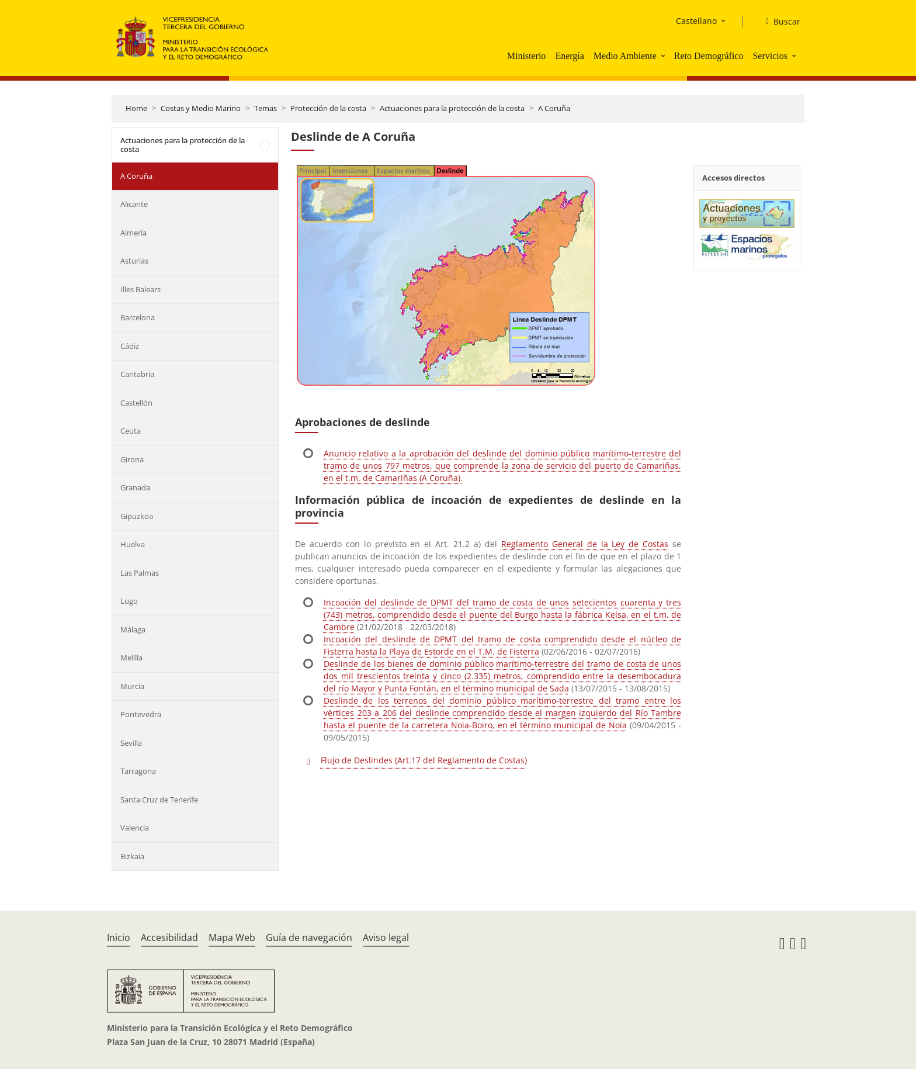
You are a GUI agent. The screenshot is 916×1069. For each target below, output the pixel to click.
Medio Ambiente (625, 56)
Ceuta (130, 430)
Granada (135, 487)
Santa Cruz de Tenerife (159, 799)
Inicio (118, 937)
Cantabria (137, 374)
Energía (569, 56)
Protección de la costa (328, 108)
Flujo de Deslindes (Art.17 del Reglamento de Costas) (424, 760)
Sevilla (131, 743)
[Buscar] (778, 21)
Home (136, 108)
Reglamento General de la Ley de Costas (584, 543)
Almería (133, 232)
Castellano (696, 20)
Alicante (134, 204)
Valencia (134, 827)
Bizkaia (132, 856)
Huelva (132, 544)
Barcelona (137, 317)
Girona (132, 459)
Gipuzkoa (136, 516)
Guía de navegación (309, 937)
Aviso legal (386, 937)
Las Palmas (139, 573)
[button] (664, 55)
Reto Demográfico (709, 56)
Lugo (129, 601)
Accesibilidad (169, 937)
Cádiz (129, 346)
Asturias (134, 260)
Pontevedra (140, 714)
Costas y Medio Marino (201, 108)
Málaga (132, 629)
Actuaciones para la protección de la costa (452, 108)
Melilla (131, 657)
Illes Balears (140, 289)
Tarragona (138, 771)
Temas (265, 108)
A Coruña (554, 108)
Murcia (132, 686)
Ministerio (526, 56)
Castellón (136, 402)
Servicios (769, 56)
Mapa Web (232, 937)
